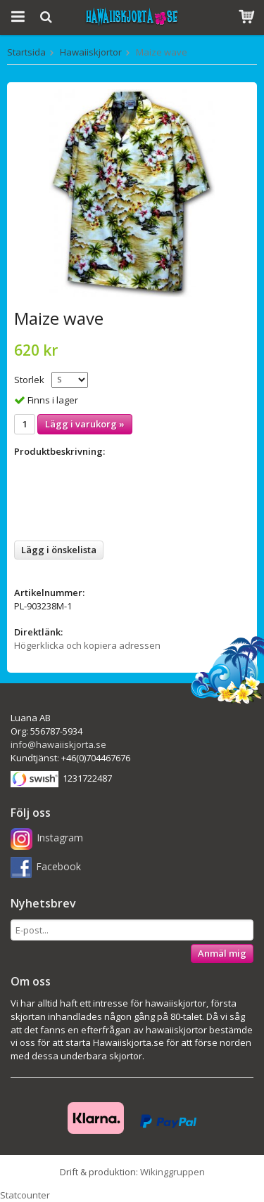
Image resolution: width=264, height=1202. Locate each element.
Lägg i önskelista (58, 549)
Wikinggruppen (172, 1171)
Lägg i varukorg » (85, 424)
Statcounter (25, 1195)
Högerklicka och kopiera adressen (87, 645)
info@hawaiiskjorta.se (58, 744)
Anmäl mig (222, 953)
